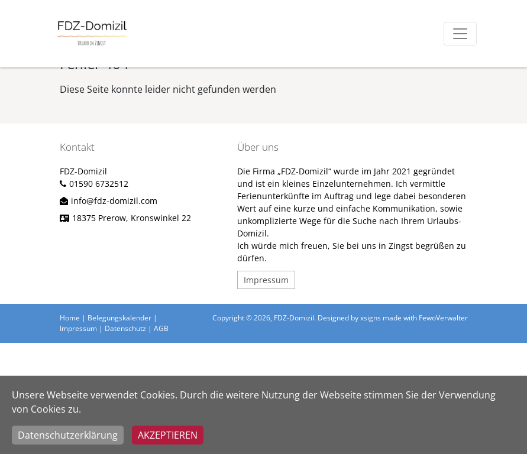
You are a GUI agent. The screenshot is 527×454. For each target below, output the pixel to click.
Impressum (266, 280)
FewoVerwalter (443, 318)
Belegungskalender (119, 318)
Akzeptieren (168, 435)
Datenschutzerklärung (68, 435)
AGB (161, 328)
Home (70, 318)
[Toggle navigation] (460, 34)
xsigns (370, 318)
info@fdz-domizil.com (114, 200)
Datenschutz (125, 328)
